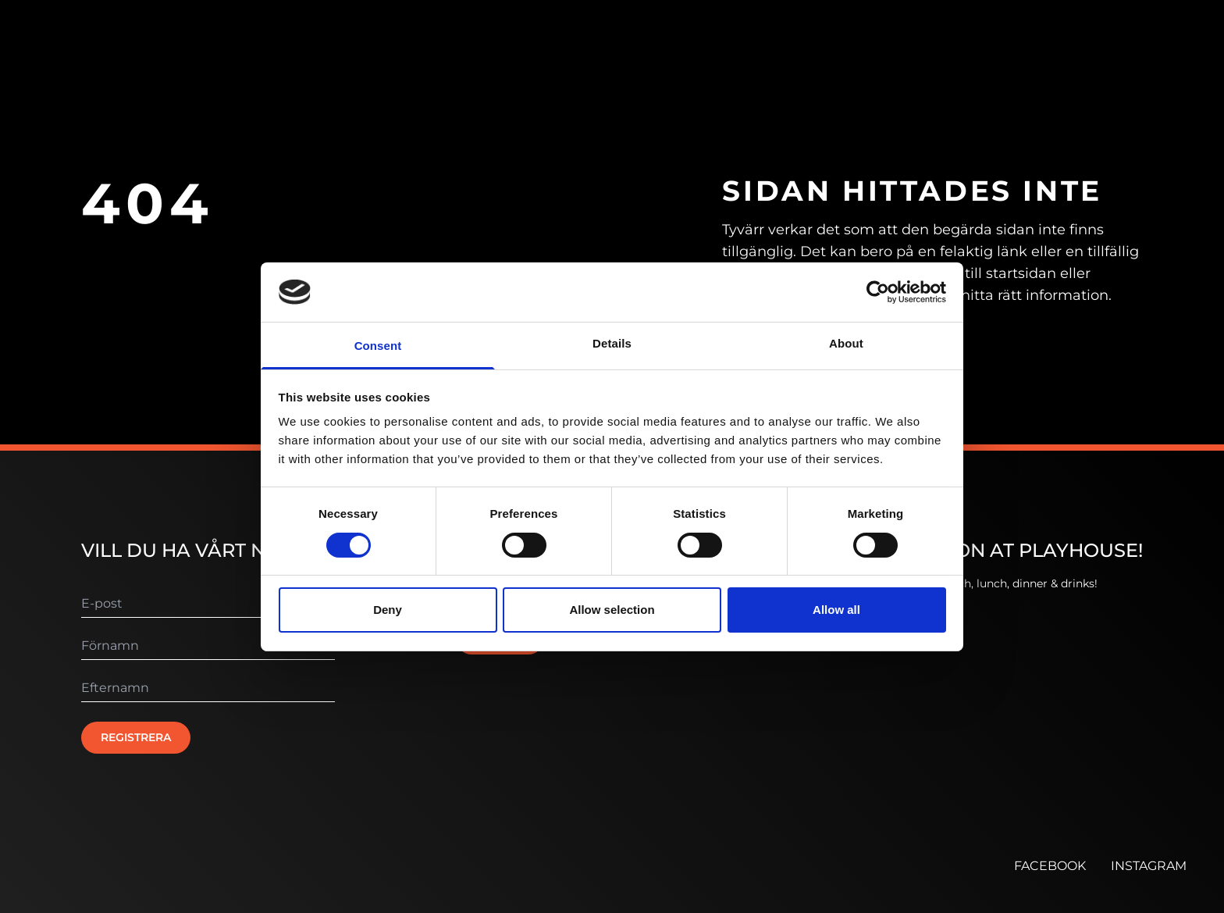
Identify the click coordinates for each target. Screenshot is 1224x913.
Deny (387, 609)
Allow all (836, 609)
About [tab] (846, 343)
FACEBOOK (1050, 865)
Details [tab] (612, 343)
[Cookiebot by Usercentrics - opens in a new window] (877, 292)
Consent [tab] (378, 345)
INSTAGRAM (1149, 865)
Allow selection (611, 609)
